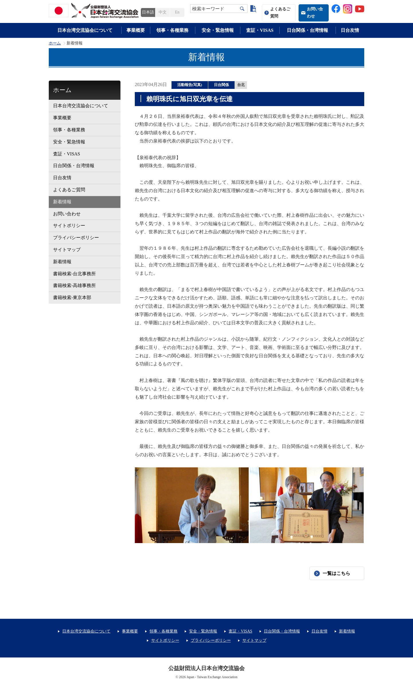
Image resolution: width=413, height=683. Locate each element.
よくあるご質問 (280, 12)
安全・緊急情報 (218, 30)
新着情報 (62, 201)
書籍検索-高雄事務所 (74, 285)
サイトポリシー (69, 225)
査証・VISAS (259, 30)
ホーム (55, 43)
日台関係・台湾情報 (307, 30)
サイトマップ (67, 249)
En (177, 12)
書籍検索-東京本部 (72, 297)
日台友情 (350, 30)
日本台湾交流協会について (84, 30)
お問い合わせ (315, 12)
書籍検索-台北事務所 (74, 273)
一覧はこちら (336, 573)
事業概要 (135, 30)
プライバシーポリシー (76, 237)
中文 (163, 12)
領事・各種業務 (172, 30)
